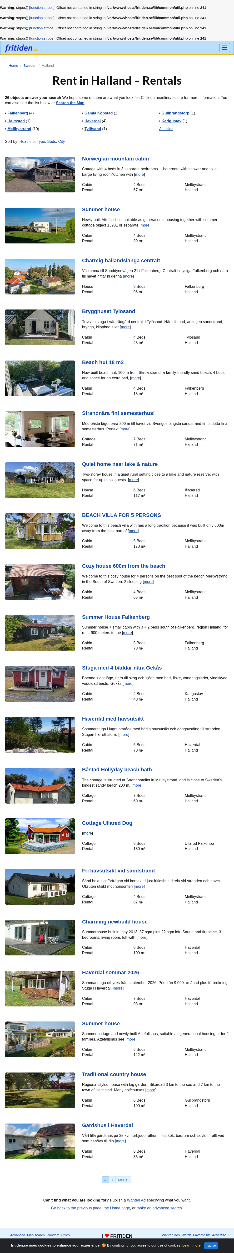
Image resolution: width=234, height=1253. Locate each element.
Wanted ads (171, 1235)
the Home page (117, 1208)
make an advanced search (159, 1208)
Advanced (17, 1235)
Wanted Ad (136, 1200)
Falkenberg (17, 113)
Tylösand (93, 129)
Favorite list (201, 1235)
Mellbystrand (19, 129)
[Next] (123, 1179)
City (61, 141)
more (139, 174)
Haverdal (93, 121)
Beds (51, 141)
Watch (186, 1235)
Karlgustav (172, 121)
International (40, 1240)
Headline (27, 141)
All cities (166, 129)
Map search (36, 1235)
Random (53, 1235)
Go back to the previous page (76, 1208)
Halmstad (16, 121)
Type (41, 141)
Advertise (219, 1235)
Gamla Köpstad (99, 113)
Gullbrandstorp (175, 113)
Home (194, 1240)
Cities (65, 1235)
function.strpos (42, 7)
